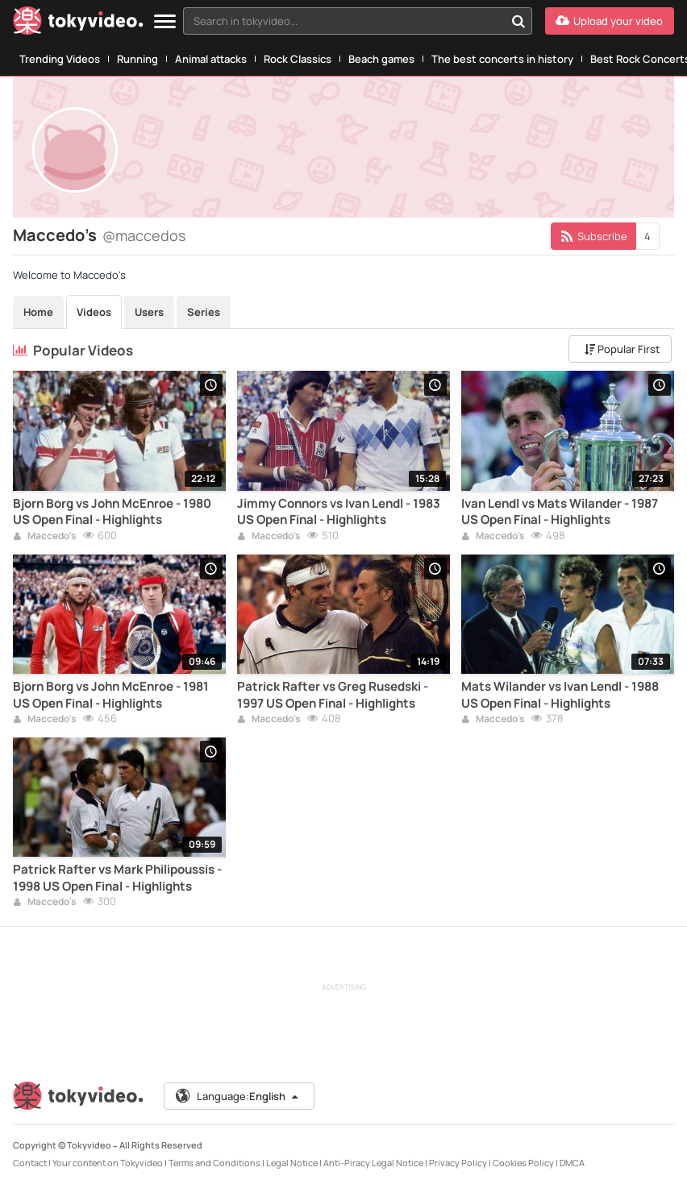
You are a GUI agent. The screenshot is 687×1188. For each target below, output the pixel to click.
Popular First (622, 349)
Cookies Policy (523, 1163)
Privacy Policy (458, 1163)
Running (137, 59)
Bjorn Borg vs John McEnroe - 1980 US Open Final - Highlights (112, 512)
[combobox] (357, 21)
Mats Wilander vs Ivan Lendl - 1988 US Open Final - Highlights (560, 695)
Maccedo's (45, 536)
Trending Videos (59, 59)
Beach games (381, 59)
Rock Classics (297, 59)
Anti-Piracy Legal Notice (373, 1163)
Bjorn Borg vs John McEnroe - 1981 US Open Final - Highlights (111, 695)
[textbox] (344, 21)
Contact (30, 1163)
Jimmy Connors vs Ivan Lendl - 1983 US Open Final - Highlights (338, 512)
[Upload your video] (609, 21)
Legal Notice (292, 1163)
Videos (94, 312)
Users (149, 312)
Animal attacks (211, 59)
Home (38, 312)
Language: (238, 1096)
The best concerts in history (502, 59)
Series (203, 312)
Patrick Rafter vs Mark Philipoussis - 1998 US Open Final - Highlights (117, 878)
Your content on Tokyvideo (107, 1163)
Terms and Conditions (214, 1163)
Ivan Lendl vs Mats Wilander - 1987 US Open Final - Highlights (559, 512)
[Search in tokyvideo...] (518, 21)
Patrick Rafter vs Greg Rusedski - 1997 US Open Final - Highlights (332, 695)
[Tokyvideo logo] (78, 24)
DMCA (572, 1163)
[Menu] (165, 22)
